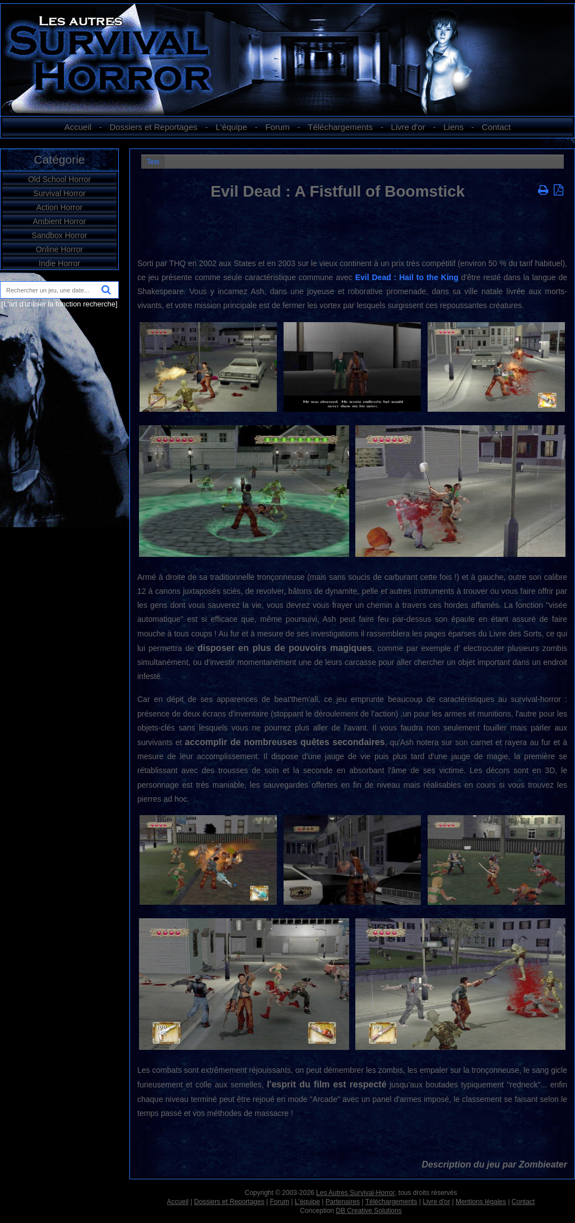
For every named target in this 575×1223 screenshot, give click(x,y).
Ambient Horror (59, 221)
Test (153, 162)
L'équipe (231, 127)
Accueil (77, 127)
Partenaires (343, 1202)
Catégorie (59, 159)
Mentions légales (481, 1202)
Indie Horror (59, 263)
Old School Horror (59, 179)
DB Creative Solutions (368, 1211)
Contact (496, 127)
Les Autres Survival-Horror (355, 1193)
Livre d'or (408, 127)
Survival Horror (59, 193)
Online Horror (59, 249)
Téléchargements (340, 127)
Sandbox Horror (59, 235)
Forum (277, 127)
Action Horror (59, 207)
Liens (453, 127)
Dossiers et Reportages (154, 127)
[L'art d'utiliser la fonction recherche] (59, 304)
